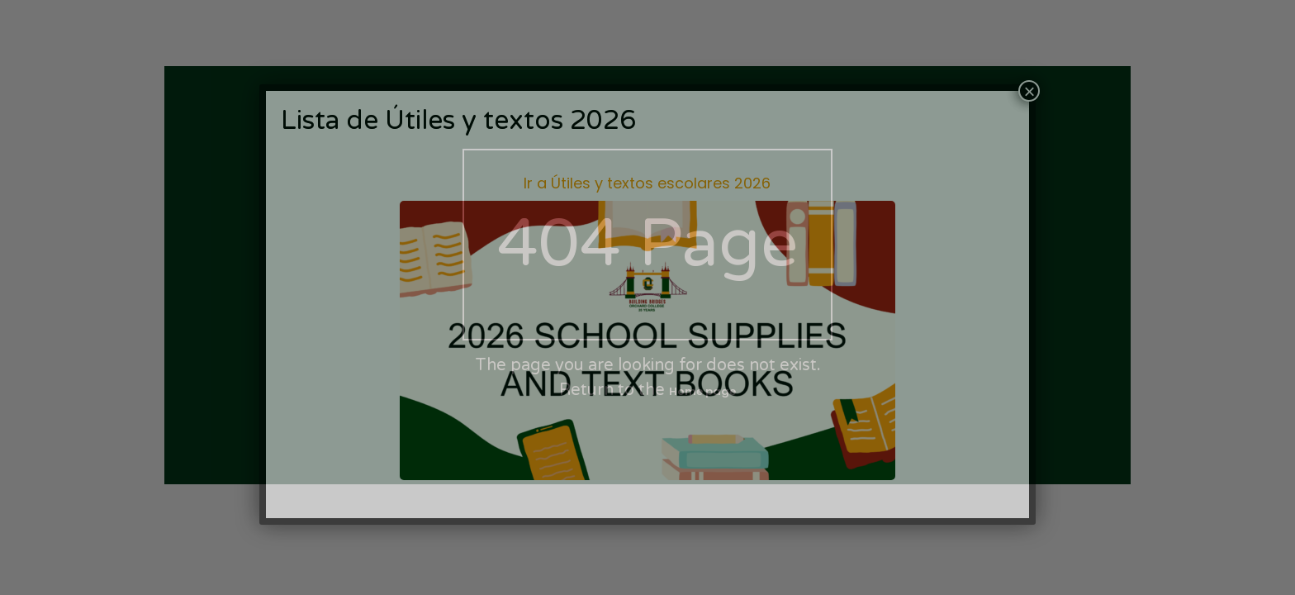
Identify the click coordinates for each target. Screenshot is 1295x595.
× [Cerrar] (1029, 91)
